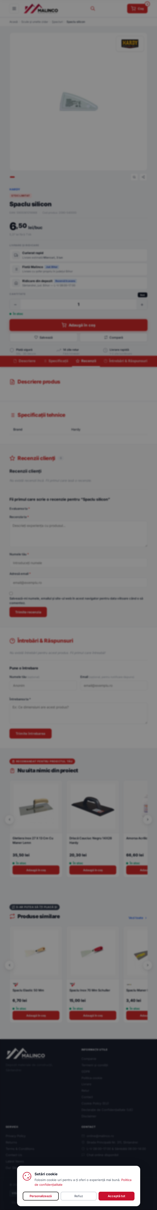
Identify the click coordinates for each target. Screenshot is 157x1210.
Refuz (78, 1196)
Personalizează (41, 1196)
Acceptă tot (116, 1196)
